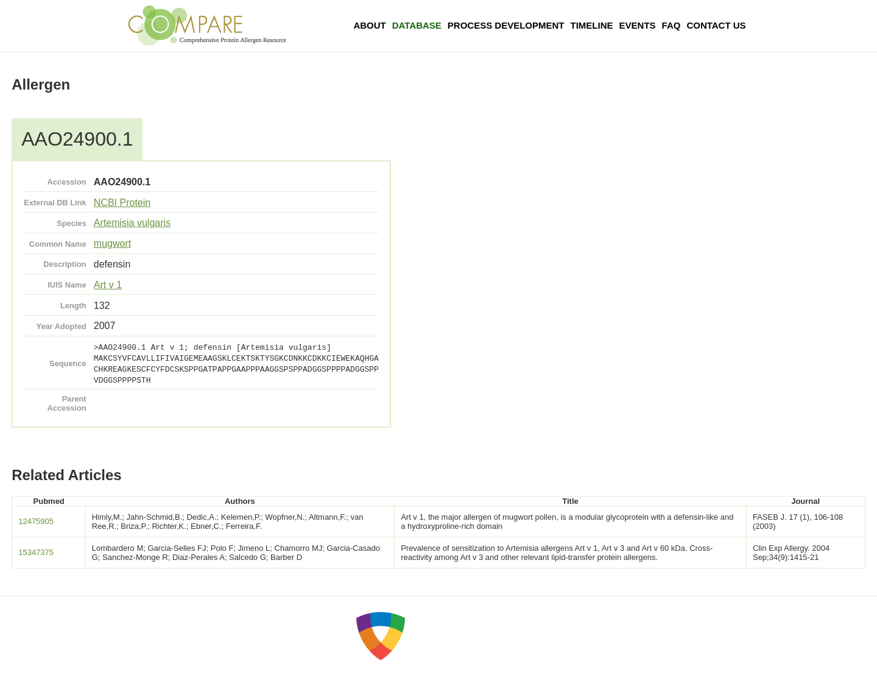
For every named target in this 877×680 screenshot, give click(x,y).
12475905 (36, 521)
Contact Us (715, 25)
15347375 (36, 552)
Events (637, 25)
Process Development (506, 25)
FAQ (671, 25)
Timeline (592, 25)
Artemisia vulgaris (132, 223)
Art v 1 (108, 285)
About (369, 25)
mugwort (112, 243)
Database (417, 25)
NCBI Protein (122, 202)
